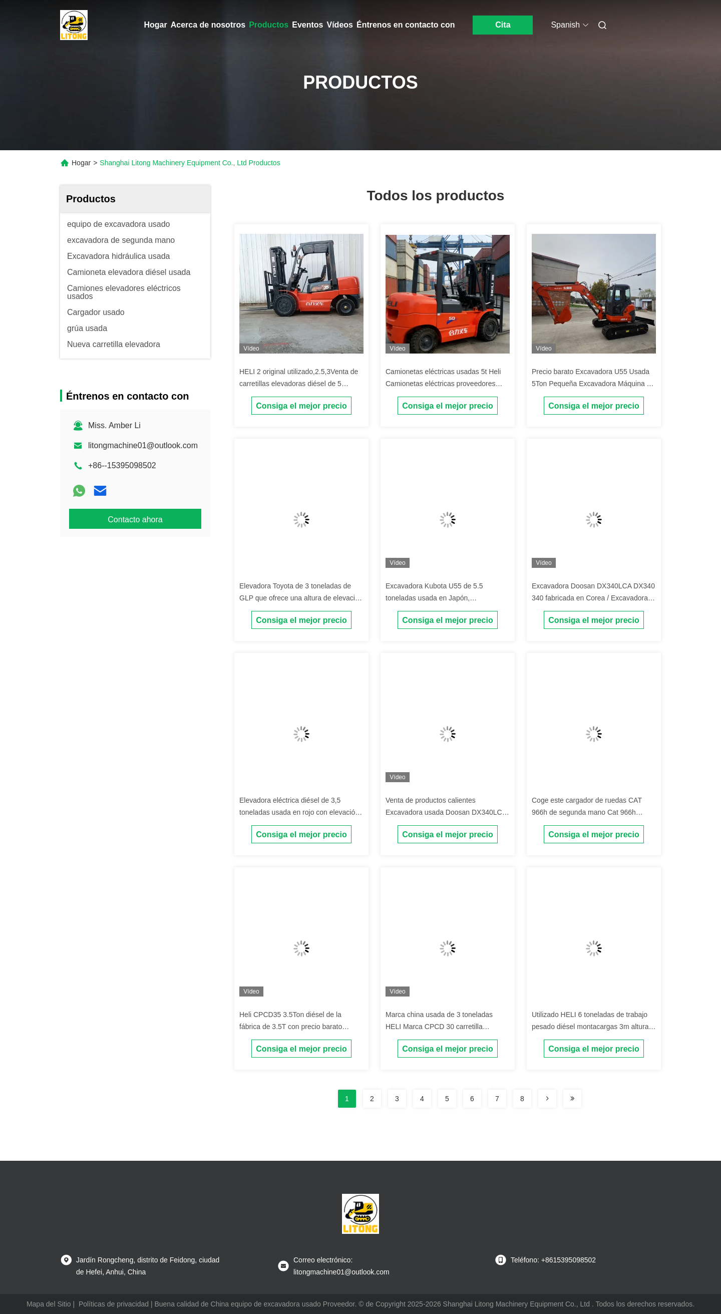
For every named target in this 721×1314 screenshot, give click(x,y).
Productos (268, 25)
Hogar (155, 25)
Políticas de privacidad (114, 1304)
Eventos (307, 25)
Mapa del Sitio (49, 1304)
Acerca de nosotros (208, 25)
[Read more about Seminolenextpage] (547, 1099)
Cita (502, 25)
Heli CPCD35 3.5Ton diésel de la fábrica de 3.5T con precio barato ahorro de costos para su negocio (291, 1027)
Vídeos (340, 25)
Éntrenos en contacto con (405, 25)
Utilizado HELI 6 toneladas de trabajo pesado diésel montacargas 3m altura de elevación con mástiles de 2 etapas (591, 1027)
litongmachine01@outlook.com (143, 445)
